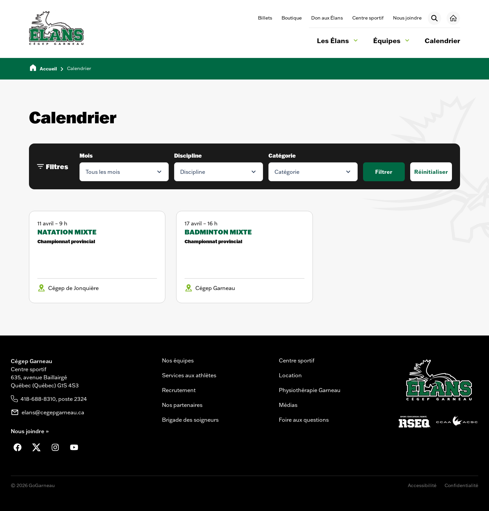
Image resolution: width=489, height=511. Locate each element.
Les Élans (338, 41)
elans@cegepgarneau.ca (53, 412)
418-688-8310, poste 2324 (54, 398)
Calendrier (442, 40)
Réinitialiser (431, 171)
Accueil (48, 68)
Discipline (188, 155)
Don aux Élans (327, 18)
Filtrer (383, 171)
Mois (86, 155)
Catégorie (282, 155)
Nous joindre (407, 18)
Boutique (292, 18)
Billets (265, 18)
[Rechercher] (434, 18)
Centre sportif (368, 18)
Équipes (392, 41)
